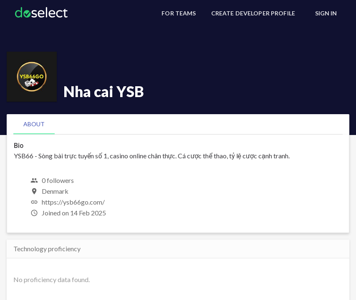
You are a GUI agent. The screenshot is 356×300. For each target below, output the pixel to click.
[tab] (34, 124)
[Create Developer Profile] (253, 13)
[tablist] (178, 124)
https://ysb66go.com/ (73, 202)
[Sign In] (326, 13)
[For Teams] (178, 13)
